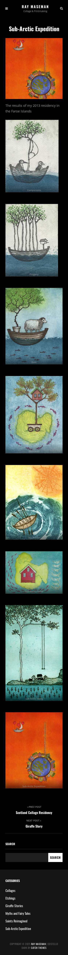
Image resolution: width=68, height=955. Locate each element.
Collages (10, 890)
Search (10, 844)
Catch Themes (38, 948)
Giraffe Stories (14, 905)
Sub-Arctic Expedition (18, 928)
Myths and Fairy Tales (17, 913)
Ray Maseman (35, 6)
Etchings (10, 898)
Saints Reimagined (16, 921)
